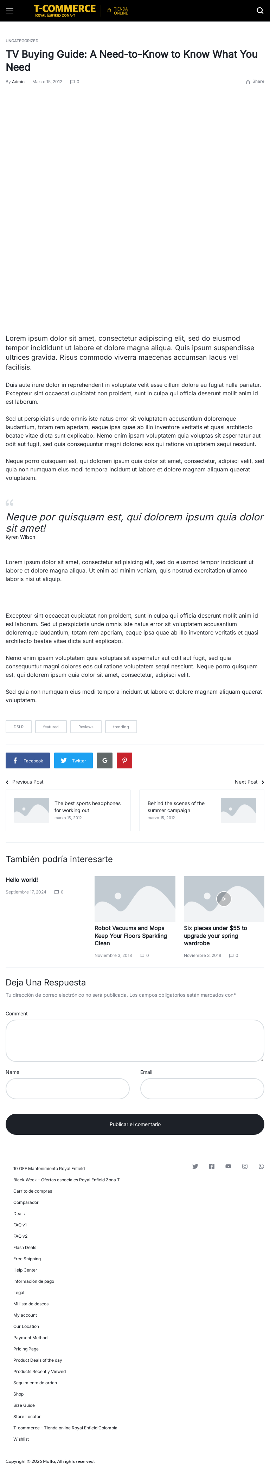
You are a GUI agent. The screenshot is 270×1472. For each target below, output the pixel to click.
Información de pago (33, 1281)
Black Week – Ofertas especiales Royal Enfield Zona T (66, 1179)
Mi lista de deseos (31, 1303)
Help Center (25, 1270)
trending (121, 726)
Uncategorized (22, 40)
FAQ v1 (20, 1224)
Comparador (26, 1202)
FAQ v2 (20, 1236)
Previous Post (25, 781)
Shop (18, 1394)
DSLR (19, 726)
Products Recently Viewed (39, 1371)
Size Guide (24, 1405)
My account (25, 1315)
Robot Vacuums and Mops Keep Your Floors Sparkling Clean (131, 935)
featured (51, 726)
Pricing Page (26, 1349)
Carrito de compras (32, 1191)
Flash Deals (24, 1247)
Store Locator (27, 1416)
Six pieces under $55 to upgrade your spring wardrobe (215, 935)
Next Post (249, 781)
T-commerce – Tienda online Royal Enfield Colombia (65, 1427)
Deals (19, 1213)
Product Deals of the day (37, 1360)
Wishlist (21, 1439)
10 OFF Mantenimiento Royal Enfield (49, 1168)
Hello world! (22, 879)
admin (18, 81)
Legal (18, 1292)
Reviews (86, 726)
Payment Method (30, 1337)
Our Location (26, 1326)
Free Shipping (27, 1258)
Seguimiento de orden (35, 1382)
